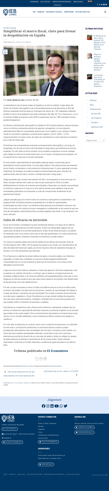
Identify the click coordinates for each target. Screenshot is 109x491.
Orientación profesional (61, 2)
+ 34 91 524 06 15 (9, 429)
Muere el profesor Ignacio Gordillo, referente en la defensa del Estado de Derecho (99, 62)
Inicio (11, 383)
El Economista (57, 351)
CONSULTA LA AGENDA (84, 427)
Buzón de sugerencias (12, 442)
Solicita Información (48, 442)
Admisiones (34, 2)
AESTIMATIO (96, 118)
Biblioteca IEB (96, 127)
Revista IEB (95, 114)
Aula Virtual (45, 2)
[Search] (105, 12)
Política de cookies (73, 474)
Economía (13, 28)
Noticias (93, 100)
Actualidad (19, 383)
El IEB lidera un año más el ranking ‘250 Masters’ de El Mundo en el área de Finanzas (100, 42)
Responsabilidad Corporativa (54, 474)
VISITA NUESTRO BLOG (84, 432)
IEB (30, 42)
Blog (92, 105)
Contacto (57, 5)
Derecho (6, 28)
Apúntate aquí (46, 464)
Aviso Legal (21, 474)
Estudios (94, 122)
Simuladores (78, 2)
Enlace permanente (55, 366)
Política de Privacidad (34, 474)
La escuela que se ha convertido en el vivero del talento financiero (99, 80)
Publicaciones (95, 109)
